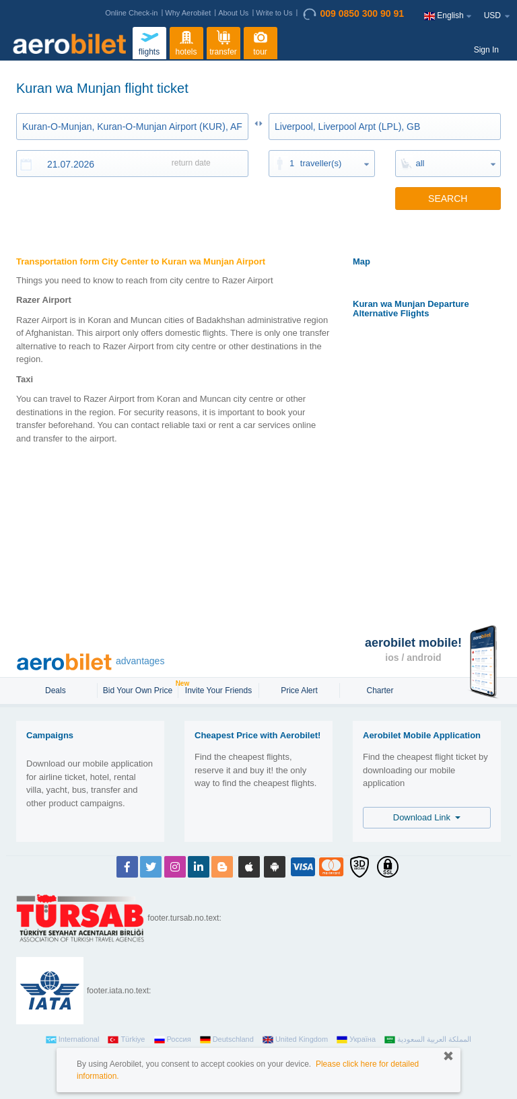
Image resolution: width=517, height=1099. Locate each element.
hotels (186, 42)
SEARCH (447, 198)
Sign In (486, 50)
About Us (233, 13)
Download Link (427, 817)
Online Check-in (131, 13)
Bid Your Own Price (139, 689)
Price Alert (299, 690)
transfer (223, 42)
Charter (379, 690)
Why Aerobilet (188, 13)
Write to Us (274, 13)
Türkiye (126, 1039)
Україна (356, 1039)
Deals (56, 690)
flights (149, 42)
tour (260, 42)
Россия (172, 1039)
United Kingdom (295, 1039)
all (420, 163)
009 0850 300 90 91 (353, 14)
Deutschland (227, 1039)
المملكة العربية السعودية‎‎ (427, 1039)
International (73, 1039)
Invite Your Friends (218, 690)
